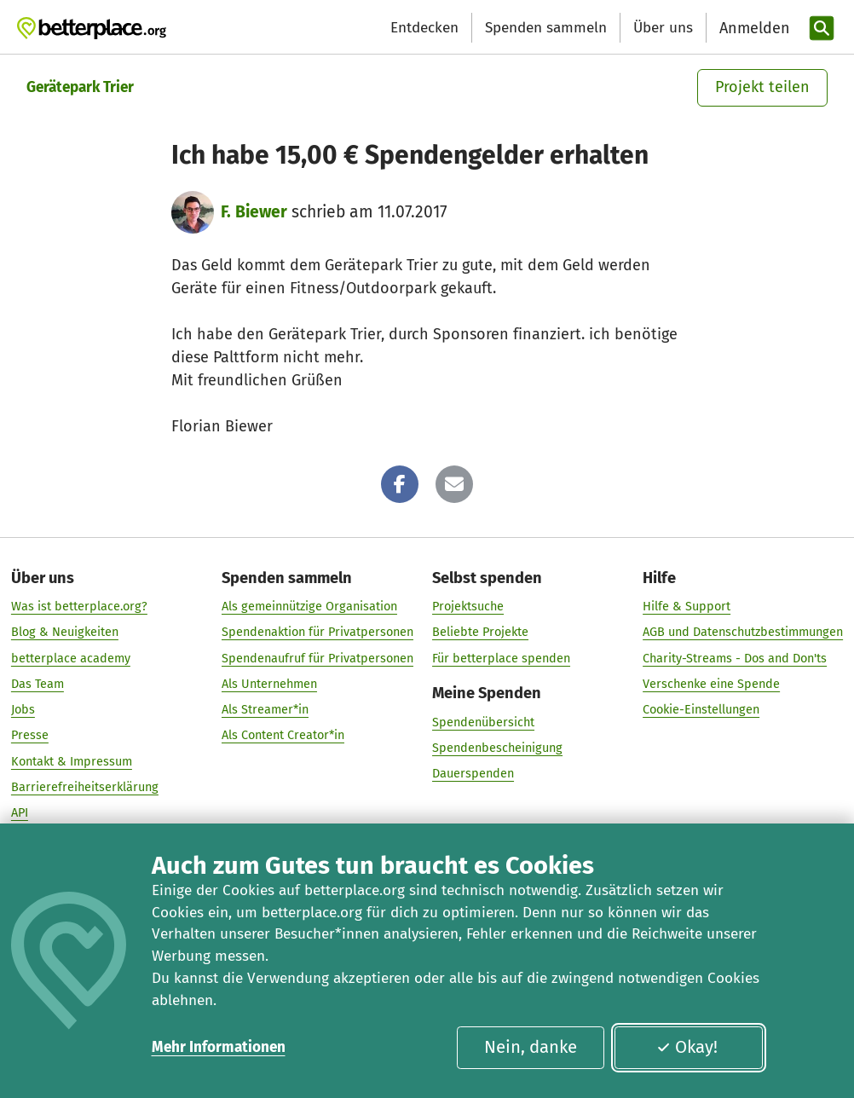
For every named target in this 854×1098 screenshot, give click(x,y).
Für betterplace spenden (501, 658)
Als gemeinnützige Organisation (309, 606)
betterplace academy (70, 658)
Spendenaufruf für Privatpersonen (317, 658)
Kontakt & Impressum (71, 761)
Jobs (23, 709)
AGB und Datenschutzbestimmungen (743, 632)
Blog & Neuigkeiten (64, 632)
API (19, 813)
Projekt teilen (762, 87)
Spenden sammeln (546, 28)
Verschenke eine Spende (711, 683)
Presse (30, 735)
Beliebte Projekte (480, 632)
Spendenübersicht (483, 722)
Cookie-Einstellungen (701, 709)
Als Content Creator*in (283, 735)
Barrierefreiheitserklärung (85, 787)
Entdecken (424, 28)
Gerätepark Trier (80, 87)
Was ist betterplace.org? (79, 606)
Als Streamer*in (265, 709)
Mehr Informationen (219, 1047)
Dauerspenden (473, 773)
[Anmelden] (753, 28)
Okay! (686, 1047)
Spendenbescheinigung (497, 747)
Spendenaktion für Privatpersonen (317, 632)
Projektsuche (468, 606)
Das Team (37, 683)
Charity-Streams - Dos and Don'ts (735, 658)
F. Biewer (254, 212)
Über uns (663, 28)
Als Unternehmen (269, 683)
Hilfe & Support (686, 606)
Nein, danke (530, 1047)
